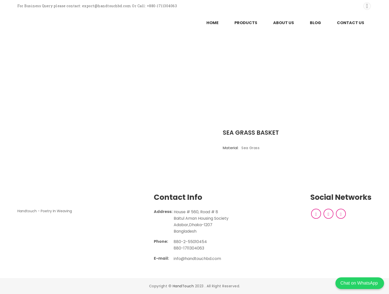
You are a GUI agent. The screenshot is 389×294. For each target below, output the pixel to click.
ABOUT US (283, 23)
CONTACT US (350, 23)
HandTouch (183, 286)
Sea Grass (250, 147)
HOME (212, 23)
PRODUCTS (245, 23)
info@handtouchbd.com (197, 258)
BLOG (315, 23)
